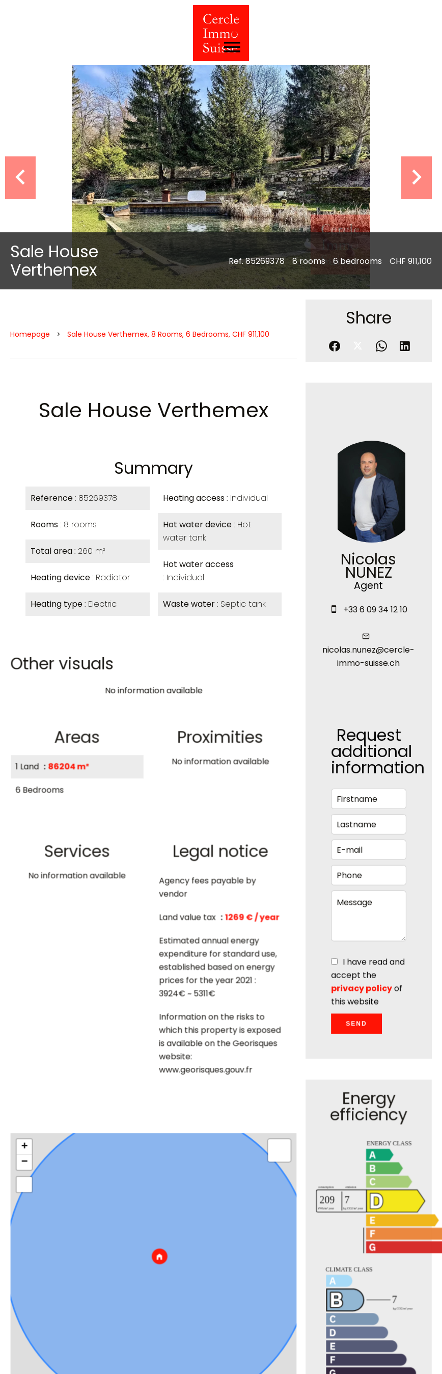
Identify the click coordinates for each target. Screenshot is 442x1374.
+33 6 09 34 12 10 (375, 386)
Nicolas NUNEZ (368, 342)
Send (356, 806)
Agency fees (239, 1356)
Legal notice (179, 1356)
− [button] (26, 947)
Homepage (30, 110)
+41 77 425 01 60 (287, 1293)
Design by (402, 1356)
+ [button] (26, 933)
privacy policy (361, 771)
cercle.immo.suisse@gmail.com (317, 1306)
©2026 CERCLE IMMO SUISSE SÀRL (79, 1356)
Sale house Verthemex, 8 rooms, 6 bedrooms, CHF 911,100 (168, 110)
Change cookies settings (323, 1356)
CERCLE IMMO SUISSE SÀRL (307, 1235)
